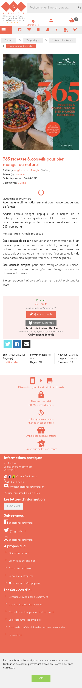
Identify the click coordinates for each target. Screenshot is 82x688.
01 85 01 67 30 (14, 482)
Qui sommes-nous (19, 553)
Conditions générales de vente (25, 604)
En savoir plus (13, 19)
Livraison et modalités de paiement (28, 597)
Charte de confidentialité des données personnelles (37, 627)
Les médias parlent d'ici (22, 561)
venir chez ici (33, 24)
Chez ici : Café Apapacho (27, 583)
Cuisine (22, 183)
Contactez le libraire (20, 568)
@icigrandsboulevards (18, 523)
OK (41, 678)
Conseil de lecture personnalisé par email (31, 612)
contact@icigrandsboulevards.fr (24, 487)
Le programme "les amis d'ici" (25, 620)
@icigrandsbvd (15, 531)
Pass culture (15, 635)
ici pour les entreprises (21, 576)
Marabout (20, 174)
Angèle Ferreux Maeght (27, 170)
